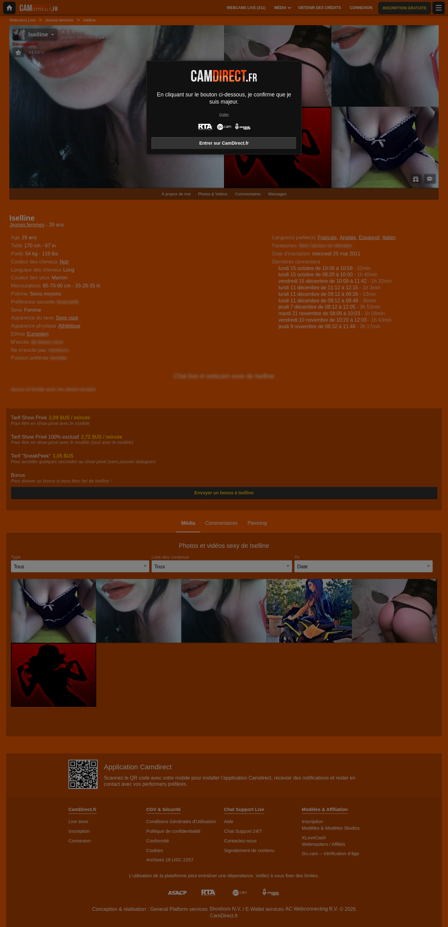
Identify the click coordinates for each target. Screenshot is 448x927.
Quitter (224, 114)
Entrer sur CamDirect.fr (224, 143)
